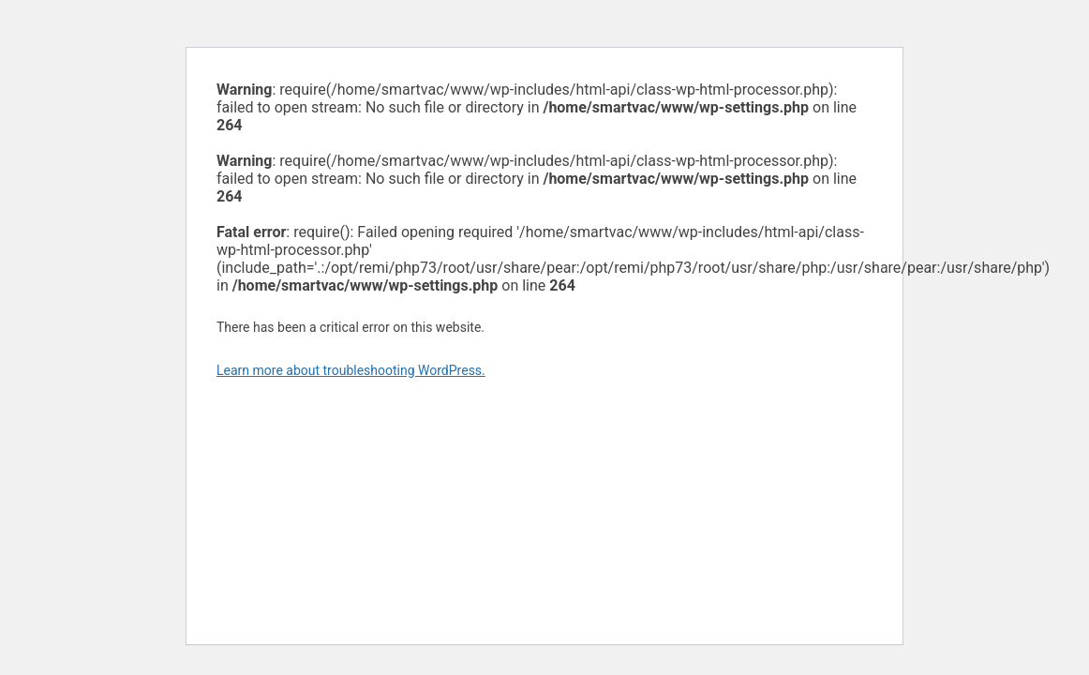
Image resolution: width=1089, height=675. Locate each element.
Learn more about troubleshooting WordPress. (350, 370)
